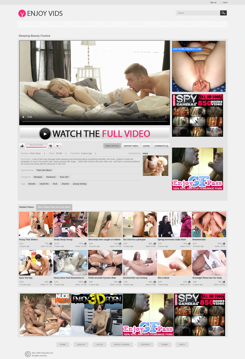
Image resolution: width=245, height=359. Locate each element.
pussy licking (79, 184)
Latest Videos (30, 24)
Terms (164, 345)
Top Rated (56, 24)
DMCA (182, 345)
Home (63, 345)
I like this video (22, 145)
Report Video (131, 146)
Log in (225, 2)
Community (188, 24)
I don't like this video (50, 145)
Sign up (213, 2)
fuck (55, 184)
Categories (135, 24)
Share (146, 146)
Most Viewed (83, 24)
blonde (32, 184)
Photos (109, 24)
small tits (44, 184)
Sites (161, 24)
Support (145, 345)
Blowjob (38, 177)
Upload (214, 24)
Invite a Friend (121, 345)
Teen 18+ (64, 177)
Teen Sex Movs (44, 170)
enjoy (145, 153)
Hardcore (50, 177)
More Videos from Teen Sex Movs (54, 207)
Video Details (112, 146)
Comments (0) (161, 146)
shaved (65, 184)
